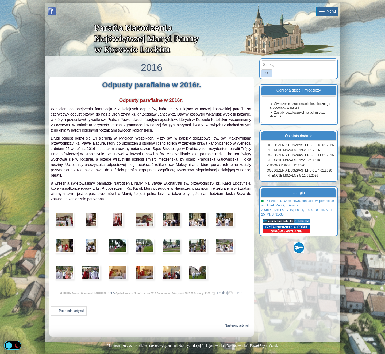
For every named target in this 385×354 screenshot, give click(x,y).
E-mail (236, 293)
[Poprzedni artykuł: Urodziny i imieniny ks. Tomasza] (69, 311)
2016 (110, 293)
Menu (327, 11)
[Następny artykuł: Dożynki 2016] (235, 325)
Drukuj (219, 293)
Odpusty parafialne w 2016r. (151, 85)
